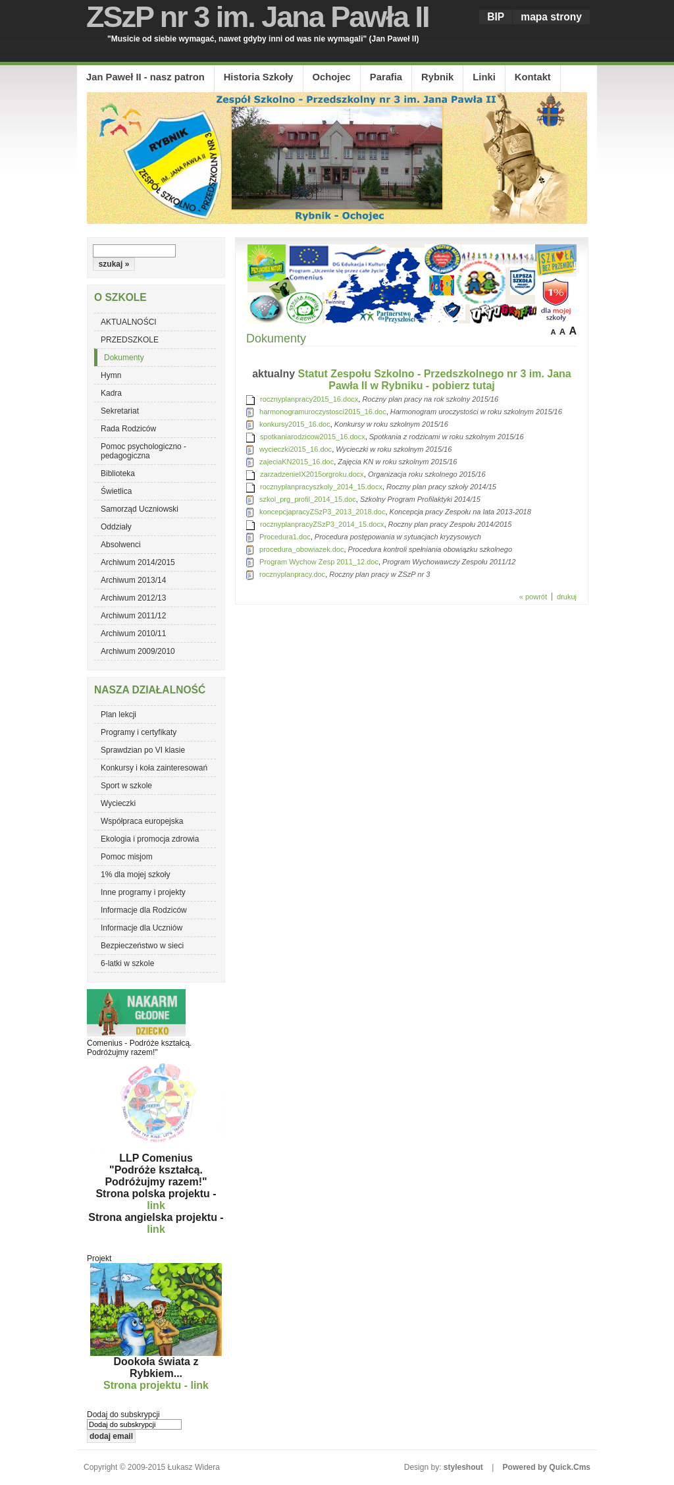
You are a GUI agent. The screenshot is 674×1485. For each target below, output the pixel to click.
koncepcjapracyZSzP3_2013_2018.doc (322, 512)
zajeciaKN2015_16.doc (296, 462)
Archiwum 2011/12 (133, 615)
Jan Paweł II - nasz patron (145, 77)
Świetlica (116, 491)
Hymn (111, 375)
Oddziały (116, 526)
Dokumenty (124, 357)
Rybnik (437, 77)
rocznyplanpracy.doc (292, 574)
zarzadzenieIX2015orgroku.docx (312, 474)
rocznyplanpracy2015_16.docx (309, 399)
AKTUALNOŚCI (129, 322)
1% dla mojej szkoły (135, 874)
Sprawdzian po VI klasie (143, 750)
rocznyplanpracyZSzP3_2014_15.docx (322, 524)
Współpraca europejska (142, 821)
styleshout (463, 1467)
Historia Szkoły (259, 77)
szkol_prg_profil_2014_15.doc (307, 499)
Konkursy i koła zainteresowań (154, 767)
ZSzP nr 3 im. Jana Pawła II (257, 17)
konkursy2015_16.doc (294, 424)
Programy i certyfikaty (138, 732)
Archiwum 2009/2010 (138, 651)
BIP (495, 16)
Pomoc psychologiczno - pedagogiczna (143, 451)
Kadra (111, 393)
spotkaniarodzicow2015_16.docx (312, 437)
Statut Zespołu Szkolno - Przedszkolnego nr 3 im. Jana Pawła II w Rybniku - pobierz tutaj (434, 379)
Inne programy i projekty (143, 892)
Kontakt (533, 77)
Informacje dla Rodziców (144, 910)
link (156, 1205)
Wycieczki (118, 803)
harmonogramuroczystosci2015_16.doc (322, 412)
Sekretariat (120, 411)
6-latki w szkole (127, 963)
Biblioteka (118, 473)
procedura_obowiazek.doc (301, 549)
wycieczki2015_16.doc (295, 449)
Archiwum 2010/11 (133, 633)
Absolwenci (121, 544)
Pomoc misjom (127, 856)
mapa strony (551, 16)
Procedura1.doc (285, 537)
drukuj (567, 597)
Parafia (386, 77)
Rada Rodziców (128, 428)
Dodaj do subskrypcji (123, 1414)
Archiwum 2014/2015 (138, 562)
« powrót (533, 597)
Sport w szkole (126, 785)
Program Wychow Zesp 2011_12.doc (318, 562)
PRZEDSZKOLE (130, 339)
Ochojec (332, 77)
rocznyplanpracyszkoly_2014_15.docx (321, 487)
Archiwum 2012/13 (133, 598)
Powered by (546, 1467)
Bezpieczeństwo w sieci (142, 945)
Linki (484, 77)
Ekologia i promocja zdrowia (150, 839)
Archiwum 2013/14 (133, 580)
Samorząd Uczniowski (139, 509)
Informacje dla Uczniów (141, 927)
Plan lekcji (118, 714)
